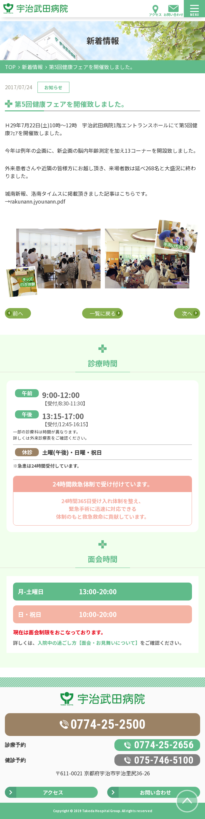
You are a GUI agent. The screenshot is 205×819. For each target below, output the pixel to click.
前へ (18, 313)
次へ (187, 313)
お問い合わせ (173, 14)
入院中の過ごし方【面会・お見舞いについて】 (88, 642)
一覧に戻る (103, 313)
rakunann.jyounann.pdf (37, 201)
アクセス (155, 14)
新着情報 (32, 67)
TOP (10, 67)
